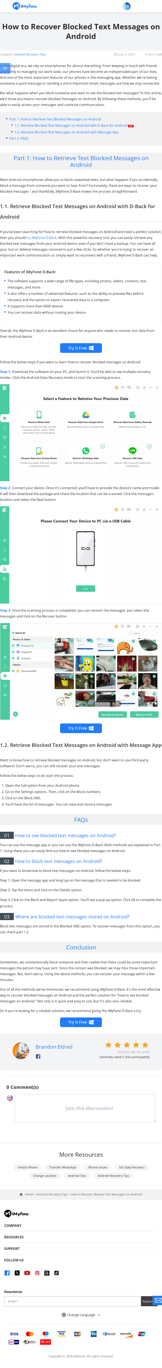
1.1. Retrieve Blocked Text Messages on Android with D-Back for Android (74, 125)
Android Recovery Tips (29, 54)
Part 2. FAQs (18, 138)
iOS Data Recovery (132, 1167)
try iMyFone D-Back (42, 237)
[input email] (72, 1301)
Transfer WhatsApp (62, 1167)
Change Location (44, 1176)
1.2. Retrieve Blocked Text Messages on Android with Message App (66, 132)
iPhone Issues (97, 1167)
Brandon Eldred (54, 1046)
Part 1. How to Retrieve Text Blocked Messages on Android (55, 119)
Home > (30, 1194)
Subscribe (150, 1301)
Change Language (81, 1315)
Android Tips (77, 1176)
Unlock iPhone (27, 1167)
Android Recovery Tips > (53, 1194)
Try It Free (81, 348)
